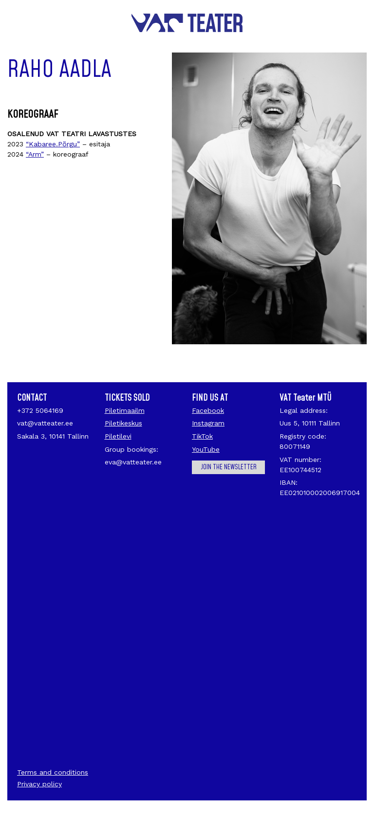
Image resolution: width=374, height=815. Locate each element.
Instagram (208, 423)
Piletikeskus (123, 423)
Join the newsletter (229, 467)
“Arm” (35, 154)
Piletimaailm (125, 410)
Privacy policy (39, 784)
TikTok (202, 436)
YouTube (206, 449)
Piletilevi (118, 436)
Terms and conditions (52, 772)
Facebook (208, 410)
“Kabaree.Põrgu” (53, 144)
